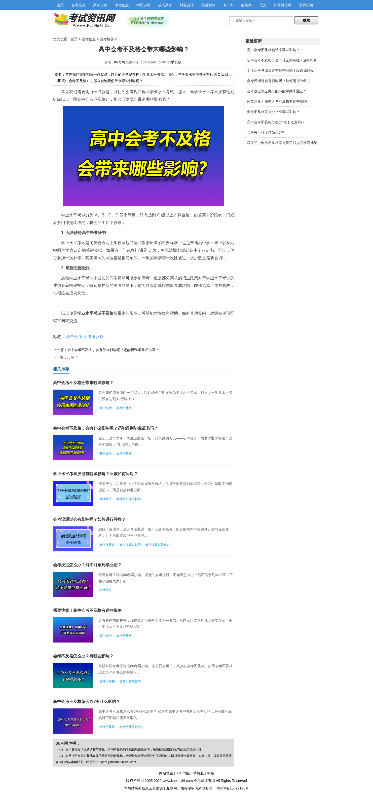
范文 (262, 5)
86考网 (119, 62)
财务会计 (187, 5)
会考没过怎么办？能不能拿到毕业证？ (277, 91)
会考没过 (106, 590)
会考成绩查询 (204, 781)
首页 (60, 5)
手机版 (198, 773)
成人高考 (165, 5)
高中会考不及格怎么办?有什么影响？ (276, 122)
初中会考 (106, 453)
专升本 (228, 5)
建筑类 (246, 5)
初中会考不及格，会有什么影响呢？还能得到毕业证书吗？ (113, 350)
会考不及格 (94, 336)
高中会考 (74, 336)
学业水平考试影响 (129, 499)
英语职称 (208, 5)
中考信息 (122, 5)
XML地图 (183, 773)
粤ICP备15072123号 (233, 788)
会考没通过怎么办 (157, 544)
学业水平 (106, 499)
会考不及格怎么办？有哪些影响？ (273, 112)
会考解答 (107, 39)
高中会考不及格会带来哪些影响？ (273, 50)
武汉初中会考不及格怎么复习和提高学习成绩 (282, 143)
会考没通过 (107, 544)
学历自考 (143, 5)
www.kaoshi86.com (178, 781)
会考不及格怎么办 (132, 727)
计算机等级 (282, 5)
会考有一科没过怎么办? (265, 132)
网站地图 (166, 773)
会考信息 (78, 5)
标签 (210, 773)
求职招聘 (306, 5)
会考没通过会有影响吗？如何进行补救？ (278, 81)
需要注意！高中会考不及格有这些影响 (277, 101)
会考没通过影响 (130, 544)
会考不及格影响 (130, 681)
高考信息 (100, 5)
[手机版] (176, 62)
